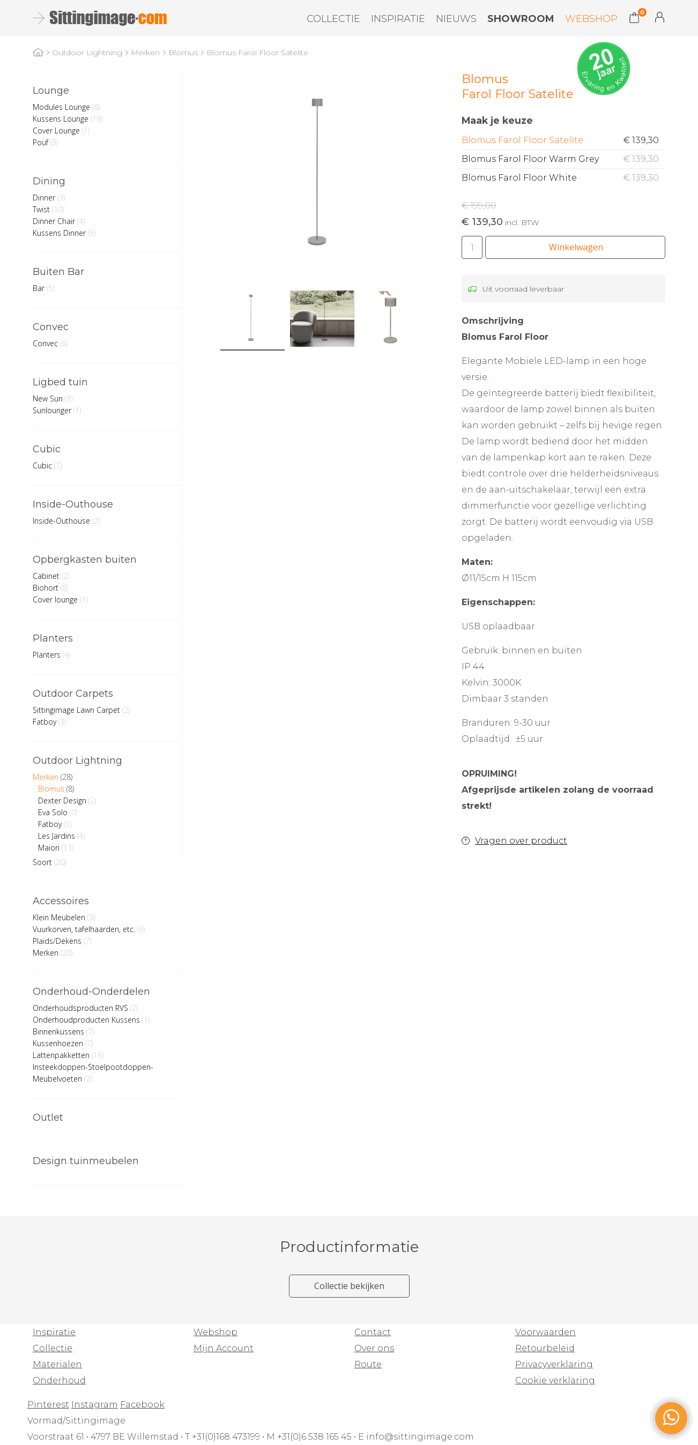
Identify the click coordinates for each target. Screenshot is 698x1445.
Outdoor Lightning (77, 760)
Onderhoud (59, 1380)
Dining (49, 181)
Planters (53, 638)
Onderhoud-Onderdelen (91, 991)
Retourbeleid (545, 1348)
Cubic (47, 449)
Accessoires (61, 901)
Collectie (333, 19)
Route (368, 1364)
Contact (372, 1332)
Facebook (142, 1404)
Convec (51, 327)
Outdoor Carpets (73, 693)
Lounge (51, 90)
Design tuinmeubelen (86, 1161)
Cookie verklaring (555, 1380)
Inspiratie (398, 19)
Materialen (57, 1364)
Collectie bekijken (349, 1286)
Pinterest (48, 1404)
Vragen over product (521, 841)
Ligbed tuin (60, 382)
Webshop (591, 19)
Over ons (374, 1348)
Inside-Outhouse (73, 504)
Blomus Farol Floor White (563, 178)
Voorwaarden (545, 1332)
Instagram (94, 1404)
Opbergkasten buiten (85, 559)
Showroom (520, 19)
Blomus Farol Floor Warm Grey (563, 159)
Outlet (48, 1117)
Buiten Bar (58, 272)
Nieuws (456, 19)
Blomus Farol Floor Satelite (563, 140)
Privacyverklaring (554, 1364)
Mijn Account (660, 17)
